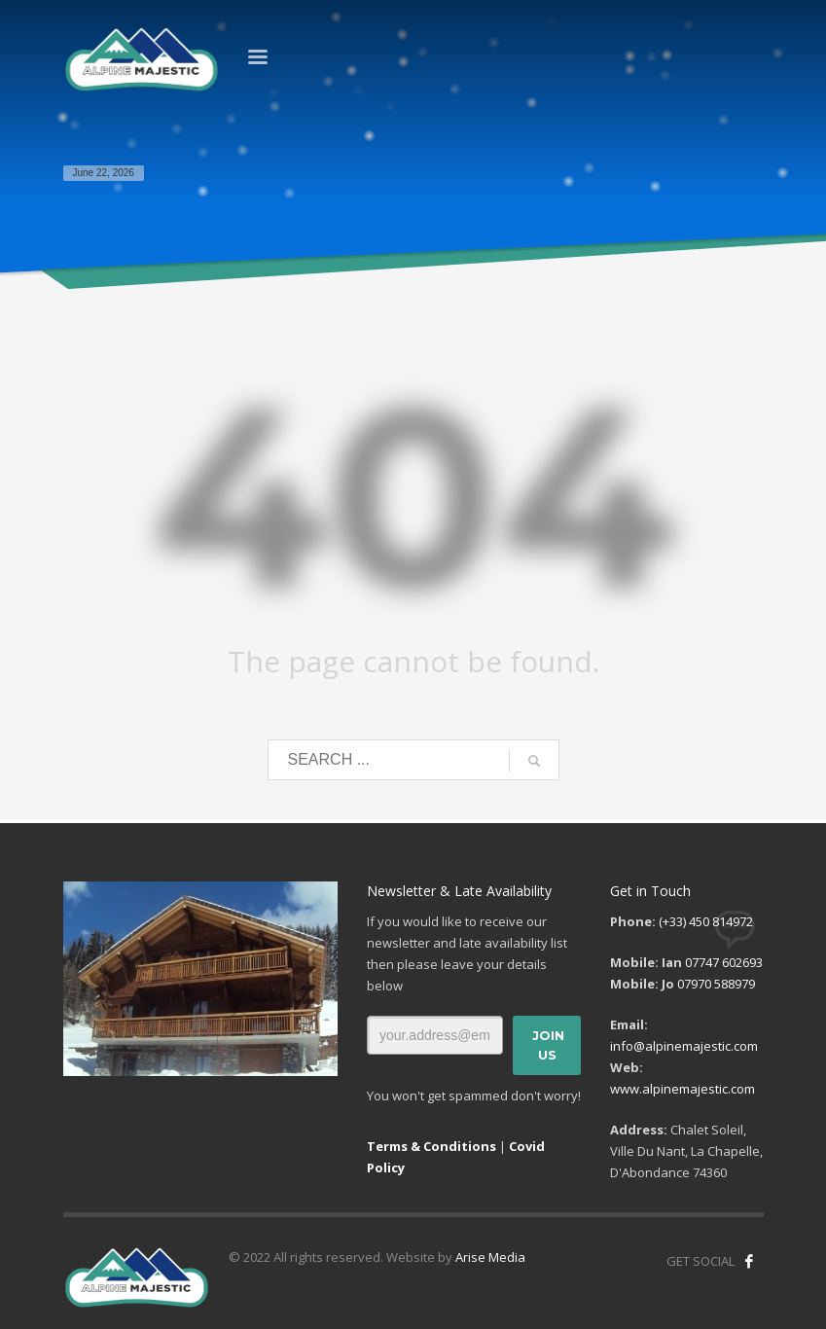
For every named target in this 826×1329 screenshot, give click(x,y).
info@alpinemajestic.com (684, 1046)
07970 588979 (716, 983)
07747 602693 (724, 962)
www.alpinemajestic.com (682, 1088)
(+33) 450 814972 (706, 921)
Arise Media (490, 1257)
